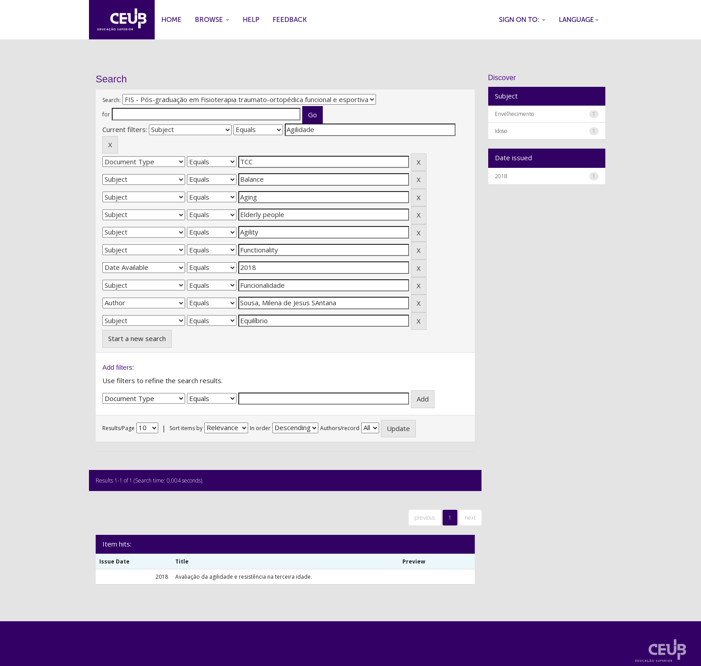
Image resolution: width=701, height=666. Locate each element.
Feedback (290, 20)
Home (171, 20)
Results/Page (118, 428)
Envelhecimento (514, 114)
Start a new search (137, 338)
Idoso (501, 131)
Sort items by (186, 428)
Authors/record (339, 428)
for (106, 114)
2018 (501, 176)
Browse (212, 20)
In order (260, 428)
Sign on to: (522, 20)
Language (579, 20)
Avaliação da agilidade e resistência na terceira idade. (243, 577)
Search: (111, 100)
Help (251, 20)
